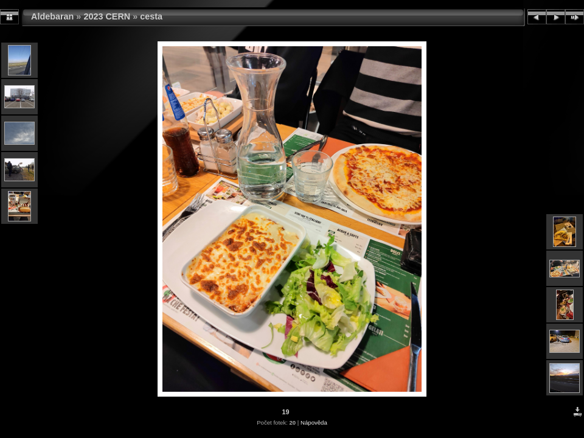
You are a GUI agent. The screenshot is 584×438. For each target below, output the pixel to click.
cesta (151, 16)
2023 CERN (106, 16)
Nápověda (314, 422)
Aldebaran (52, 16)
